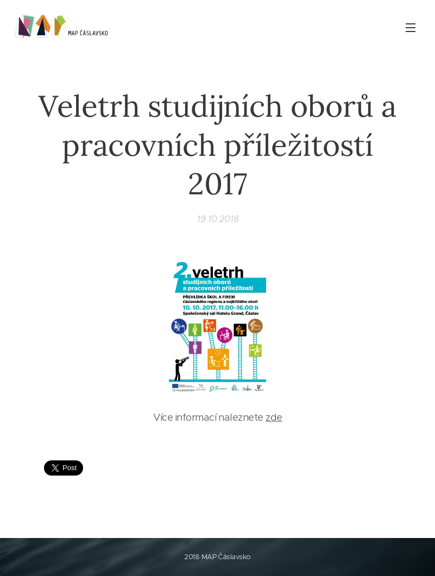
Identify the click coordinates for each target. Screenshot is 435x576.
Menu (410, 27)
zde (274, 417)
